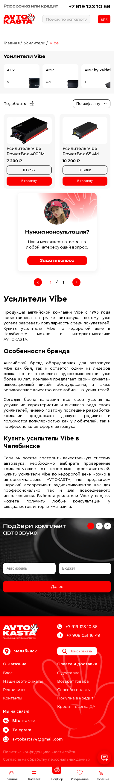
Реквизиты (14, 689)
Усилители (34, 42)
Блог (7, 672)
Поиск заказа (77, 651)
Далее (57, 587)
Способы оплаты (74, 689)
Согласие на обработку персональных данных (46, 759)
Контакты (12, 698)
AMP (50, 70)
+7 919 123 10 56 (89, 6)
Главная (12, 42)
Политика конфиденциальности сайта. (39, 752)
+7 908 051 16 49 (78, 635)
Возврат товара (73, 681)
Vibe (54, 42)
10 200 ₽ (71, 160)
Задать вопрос (57, 260)
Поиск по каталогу (66, 19)
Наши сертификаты (23, 681)
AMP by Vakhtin (99, 70)
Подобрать (19, 103)
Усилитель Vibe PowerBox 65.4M (81, 151)
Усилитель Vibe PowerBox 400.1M (26, 151)
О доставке (68, 672)
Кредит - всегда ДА (76, 706)
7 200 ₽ (14, 160)
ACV (11, 70)
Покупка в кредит (75, 698)
